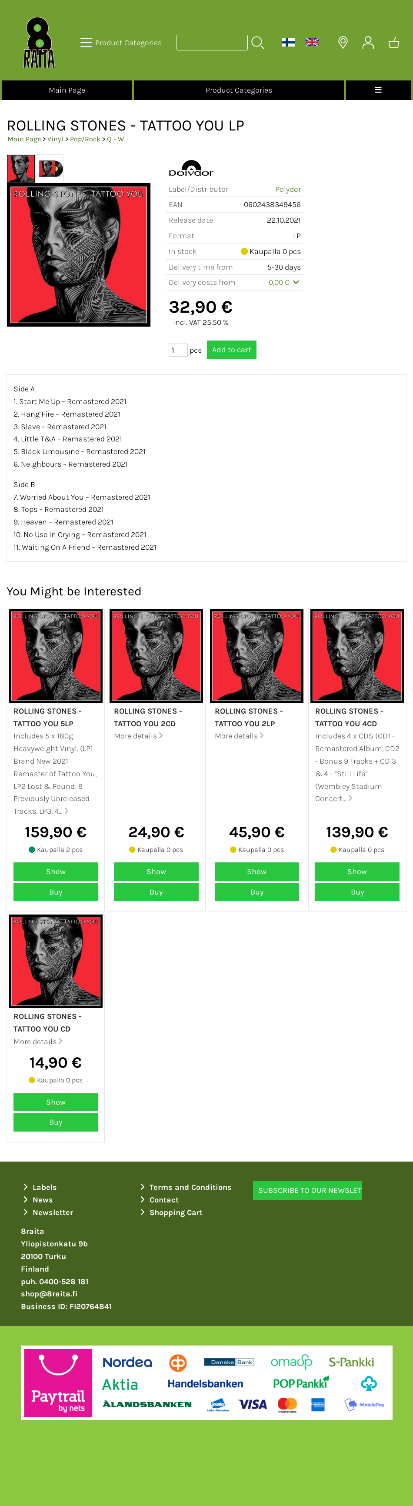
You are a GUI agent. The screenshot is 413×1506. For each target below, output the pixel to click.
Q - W (115, 139)
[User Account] (368, 42)
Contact (158, 1200)
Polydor (288, 189)
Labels (39, 1187)
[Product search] (212, 42)
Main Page (67, 90)
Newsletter (47, 1212)
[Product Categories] (122, 42)
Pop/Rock (85, 139)
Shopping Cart (170, 1212)
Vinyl (55, 139)
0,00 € (285, 282)
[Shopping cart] (393, 42)
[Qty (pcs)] (178, 350)
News (37, 1200)
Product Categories (239, 90)
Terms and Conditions (185, 1187)
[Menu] (378, 90)
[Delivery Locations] (343, 42)
